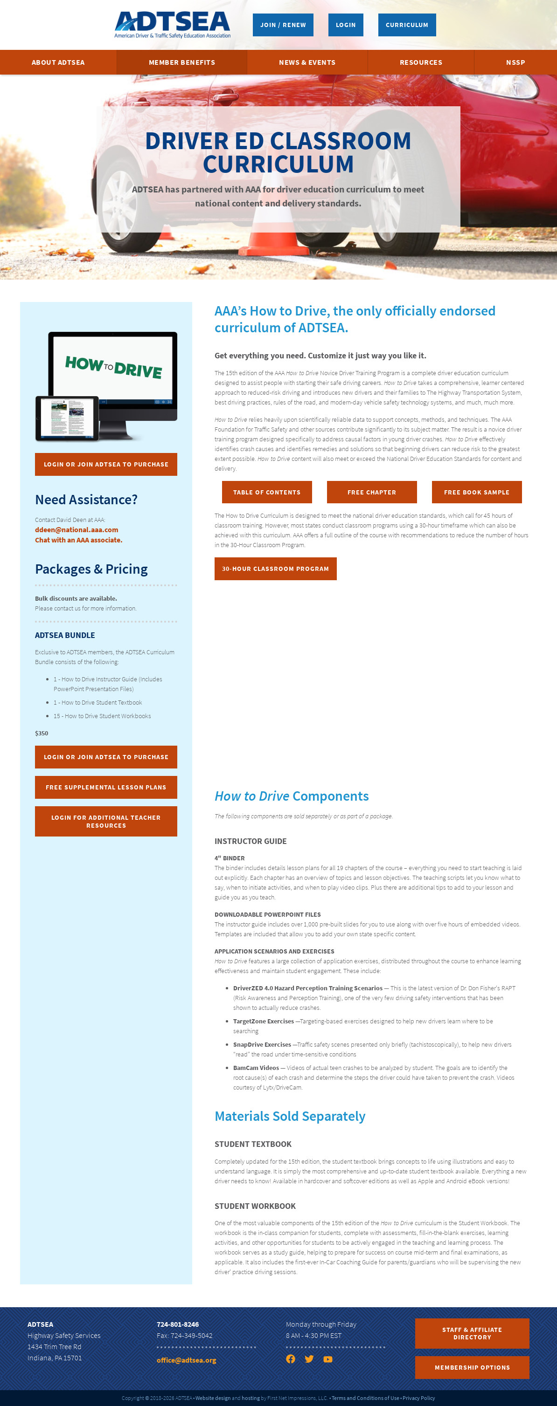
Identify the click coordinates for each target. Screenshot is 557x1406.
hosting (251, 1397)
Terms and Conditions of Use (365, 1397)
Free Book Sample (477, 492)
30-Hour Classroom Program (275, 568)
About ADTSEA (58, 62)
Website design (213, 1397)
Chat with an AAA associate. (79, 539)
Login (346, 25)
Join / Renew (283, 25)
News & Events (307, 62)
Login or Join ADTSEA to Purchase (106, 464)
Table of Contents (267, 492)
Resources (421, 62)
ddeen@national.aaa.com (76, 529)
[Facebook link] (294, 1361)
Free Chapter (372, 492)
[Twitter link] (313, 1361)
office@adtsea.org (186, 1360)
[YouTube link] (331, 1361)
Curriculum (407, 25)
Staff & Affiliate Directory (472, 1333)
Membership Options (472, 1367)
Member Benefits (182, 62)
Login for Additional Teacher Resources (106, 821)
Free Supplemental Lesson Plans (106, 787)
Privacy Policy (419, 1397)
